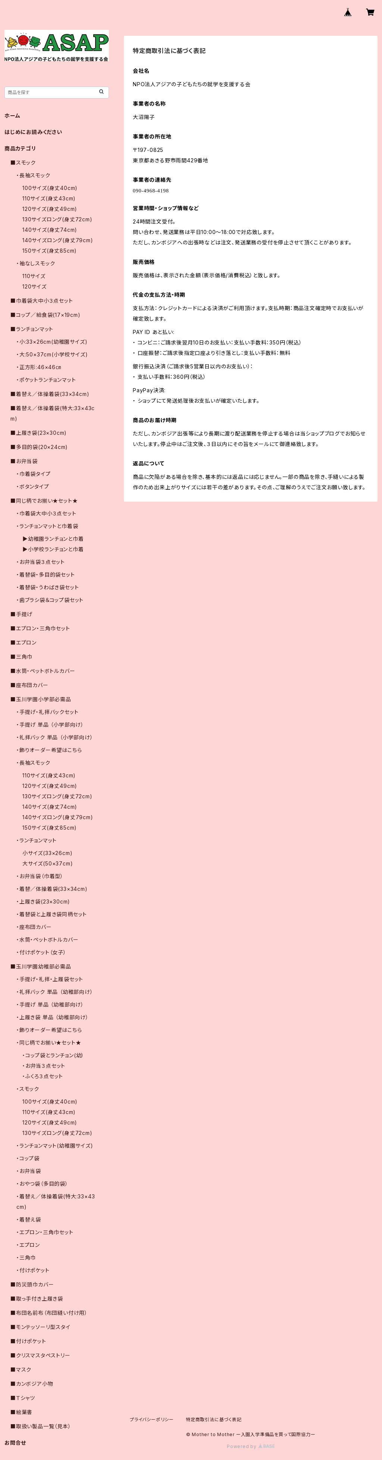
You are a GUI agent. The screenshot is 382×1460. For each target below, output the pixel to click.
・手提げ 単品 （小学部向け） (50, 724)
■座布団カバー (29, 685)
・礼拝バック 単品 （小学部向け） (54, 737)
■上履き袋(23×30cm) (38, 433)
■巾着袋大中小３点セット (41, 300)
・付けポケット (33, 1270)
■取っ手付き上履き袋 (36, 1298)
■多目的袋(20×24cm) (39, 447)
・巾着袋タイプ (33, 474)
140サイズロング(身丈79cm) (57, 240)
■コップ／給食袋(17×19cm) (45, 315)
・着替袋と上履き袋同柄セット (51, 914)
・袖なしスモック (35, 263)
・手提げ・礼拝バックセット (47, 712)
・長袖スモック (33, 175)
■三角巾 (21, 656)
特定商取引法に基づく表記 (214, 1419)
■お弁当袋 (24, 461)
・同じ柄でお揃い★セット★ (48, 1042)
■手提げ (21, 614)
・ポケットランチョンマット (46, 380)
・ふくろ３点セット (42, 1076)
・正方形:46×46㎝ (38, 367)
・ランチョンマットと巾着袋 (47, 526)
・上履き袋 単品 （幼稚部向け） (52, 1017)
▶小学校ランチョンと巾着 (53, 549)
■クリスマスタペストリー (40, 1355)
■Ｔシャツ (22, 1398)
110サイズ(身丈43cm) (49, 198)
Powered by (251, 1446)
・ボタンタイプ (32, 486)
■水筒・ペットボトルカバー (42, 671)
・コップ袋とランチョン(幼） (53, 1055)
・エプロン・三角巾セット (44, 1232)
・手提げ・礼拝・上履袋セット (49, 979)
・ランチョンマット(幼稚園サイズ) (54, 1145)
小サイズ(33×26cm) (47, 853)
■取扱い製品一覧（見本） (40, 1426)
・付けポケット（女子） (41, 952)
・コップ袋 (28, 1158)
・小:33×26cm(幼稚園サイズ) (51, 342)
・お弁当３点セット (43, 1066)
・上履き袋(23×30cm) (43, 901)
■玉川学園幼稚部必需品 (40, 966)
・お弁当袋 (28, 1171)
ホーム (12, 115)
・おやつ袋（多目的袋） (42, 1183)
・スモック (27, 1089)
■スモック (23, 162)
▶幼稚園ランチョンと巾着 (53, 539)
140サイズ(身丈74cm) (49, 230)
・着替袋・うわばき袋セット (47, 587)
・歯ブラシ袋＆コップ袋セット (50, 600)
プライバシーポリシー (152, 1419)
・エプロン (28, 1245)
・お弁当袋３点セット (40, 562)
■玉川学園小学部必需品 (40, 699)
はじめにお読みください (33, 132)
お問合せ (15, 1442)
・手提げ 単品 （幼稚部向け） (50, 1004)
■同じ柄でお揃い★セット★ (44, 500)
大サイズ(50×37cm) (47, 863)
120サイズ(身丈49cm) (49, 209)
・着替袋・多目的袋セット (45, 574)
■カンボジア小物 (31, 1384)
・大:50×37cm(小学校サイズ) (52, 354)
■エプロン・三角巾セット (40, 628)
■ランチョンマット (31, 329)
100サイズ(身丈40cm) (50, 188)
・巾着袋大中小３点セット (46, 513)
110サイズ (34, 276)
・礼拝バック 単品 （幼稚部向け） (54, 992)
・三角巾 (26, 1257)
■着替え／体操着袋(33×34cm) (49, 394)
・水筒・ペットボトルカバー (47, 939)
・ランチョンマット (36, 840)
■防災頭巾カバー (32, 1284)
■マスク (20, 1369)
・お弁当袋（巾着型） (39, 876)
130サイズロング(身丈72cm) (57, 219)
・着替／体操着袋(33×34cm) (52, 889)
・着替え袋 (28, 1219)
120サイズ (34, 286)
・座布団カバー (34, 927)
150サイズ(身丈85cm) (49, 250)
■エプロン (23, 642)
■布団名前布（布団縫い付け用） (49, 1313)
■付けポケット (28, 1341)
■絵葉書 (21, 1412)
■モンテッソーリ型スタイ (40, 1327)
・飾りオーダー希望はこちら (49, 750)
